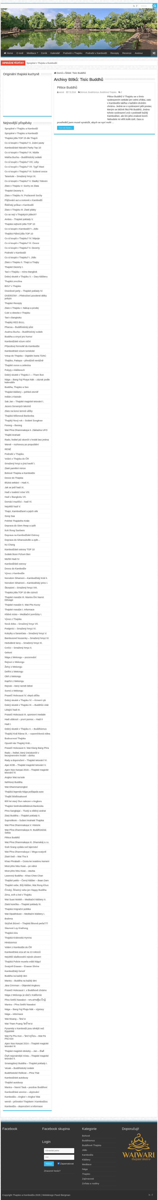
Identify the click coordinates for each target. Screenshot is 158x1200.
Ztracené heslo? (52, 1171)
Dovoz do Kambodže (15, 568)
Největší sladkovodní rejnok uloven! (23, 956)
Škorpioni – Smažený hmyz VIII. (21, 587)
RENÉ (8, 449)
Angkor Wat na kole (15, 777)
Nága (85, 1169)
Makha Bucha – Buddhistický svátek (23, 157)
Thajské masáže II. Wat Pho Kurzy (22, 604)
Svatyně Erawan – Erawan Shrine (22, 966)
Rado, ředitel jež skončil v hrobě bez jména (27, 439)
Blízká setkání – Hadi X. (17, 482)
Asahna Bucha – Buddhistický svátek (24, 331)
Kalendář (55, 53)
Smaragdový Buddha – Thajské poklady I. (26, 1063)
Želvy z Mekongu (13, 666)
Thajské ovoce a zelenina (18, 365)
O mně (19, 53)
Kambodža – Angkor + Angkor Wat (22, 1096)
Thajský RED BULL (15, 322)
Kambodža (87, 1154)
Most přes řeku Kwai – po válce (21, 866)
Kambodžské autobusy (16, 1077)
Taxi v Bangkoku (13, 317)
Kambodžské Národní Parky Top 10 (23, 147)
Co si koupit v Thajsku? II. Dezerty (22, 248)
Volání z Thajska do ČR (17, 458)
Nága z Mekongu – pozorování (20, 657)
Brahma (9, 918)
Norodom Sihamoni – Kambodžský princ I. (26, 583)
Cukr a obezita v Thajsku (17, 312)
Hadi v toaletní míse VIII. (17, 492)
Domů (58, 73)
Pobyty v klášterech (15, 370)
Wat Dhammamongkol (16, 787)
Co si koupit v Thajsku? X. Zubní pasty (24, 143)
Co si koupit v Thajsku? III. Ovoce (22, 243)
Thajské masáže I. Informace (19, 609)
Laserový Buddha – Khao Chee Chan (24, 875)
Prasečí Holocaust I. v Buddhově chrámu (26, 990)
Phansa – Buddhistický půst (19, 327)
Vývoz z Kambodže (14, 573)
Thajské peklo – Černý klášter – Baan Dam (27, 880)
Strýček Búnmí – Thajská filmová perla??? (26, 923)
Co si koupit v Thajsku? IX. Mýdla (22, 152)
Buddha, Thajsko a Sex (17, 387)
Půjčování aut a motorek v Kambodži (23, 200)
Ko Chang (10, 544)
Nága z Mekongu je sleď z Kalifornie (23, 995)
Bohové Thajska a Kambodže (20, 473)
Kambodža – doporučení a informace (24, 1106)
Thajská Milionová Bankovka (19, 415)
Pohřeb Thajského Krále (17, 520)
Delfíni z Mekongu (14, 671)
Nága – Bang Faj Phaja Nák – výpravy (24, 1009)
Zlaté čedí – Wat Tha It (16, 856)
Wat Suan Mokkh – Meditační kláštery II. (25, 899)
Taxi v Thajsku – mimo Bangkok (21, 271)
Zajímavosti (88, 1178)
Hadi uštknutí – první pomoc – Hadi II (24, 719)
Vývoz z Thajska (13, 619)
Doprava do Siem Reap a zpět (20, 525)
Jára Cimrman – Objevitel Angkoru (22, 985)
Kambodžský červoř (15, 971)
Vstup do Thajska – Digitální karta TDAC (25, 355)
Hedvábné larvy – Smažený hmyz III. (23, 643)
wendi (61, 92)
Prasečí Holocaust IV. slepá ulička (22, 695)
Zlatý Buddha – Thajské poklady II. (22, 815)
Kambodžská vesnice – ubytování (22, 1092)
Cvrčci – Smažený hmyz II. (18, 647)
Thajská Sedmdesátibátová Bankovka (24, 806)
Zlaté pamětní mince (15, 468)
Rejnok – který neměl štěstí (19, 686)
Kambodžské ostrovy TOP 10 (20, 549)
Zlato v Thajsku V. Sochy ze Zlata (22, 185)
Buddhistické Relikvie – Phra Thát (22, 1073)
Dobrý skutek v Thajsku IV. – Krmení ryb (25, 700)
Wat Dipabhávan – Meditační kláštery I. (25, 913)
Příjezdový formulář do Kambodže (22, 346)
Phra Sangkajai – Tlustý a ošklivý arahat (25, 810)
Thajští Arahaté (12, 435)
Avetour (139, 53)
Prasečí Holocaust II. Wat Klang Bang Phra (27, 748)
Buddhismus (93, 92)
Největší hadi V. (13, 506)
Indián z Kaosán (13, 396)
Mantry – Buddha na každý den (21, 980)
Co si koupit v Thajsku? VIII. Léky (22, 162)
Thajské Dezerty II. (14, 190)
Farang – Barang (13, 425)
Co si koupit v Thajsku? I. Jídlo (20, 257)
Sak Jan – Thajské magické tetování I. (24, 401)
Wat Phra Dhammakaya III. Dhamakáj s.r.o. (27, 842)
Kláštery (86, 1159)
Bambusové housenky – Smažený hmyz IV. (27, 638)
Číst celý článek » (65, 128)
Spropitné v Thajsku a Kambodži (42, 63)
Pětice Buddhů (67, 87)
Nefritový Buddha (13, 782)
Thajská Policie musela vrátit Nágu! (23, 961)
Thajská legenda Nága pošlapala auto (24, 791)
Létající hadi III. (12, 709)
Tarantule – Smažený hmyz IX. (20, 176)
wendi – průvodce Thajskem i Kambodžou (26, 1101)
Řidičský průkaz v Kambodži (19, 205)
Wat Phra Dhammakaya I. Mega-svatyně (25, 851)
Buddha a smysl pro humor (18, 336)
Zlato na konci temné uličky (19, 411)
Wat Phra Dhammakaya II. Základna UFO (26, 430)
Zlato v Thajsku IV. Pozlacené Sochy (23, 195)
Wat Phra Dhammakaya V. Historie (22, 825)
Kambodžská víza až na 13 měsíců (23, 952)
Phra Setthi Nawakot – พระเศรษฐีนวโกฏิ (25, 999)
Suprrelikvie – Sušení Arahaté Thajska (24, 820)
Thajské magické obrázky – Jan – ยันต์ (24, 1051)
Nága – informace (14, 1014)
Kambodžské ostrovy (15, 563)
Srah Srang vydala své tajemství (21, 847)
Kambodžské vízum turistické (20, 351)
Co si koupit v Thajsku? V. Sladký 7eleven (26, 181)
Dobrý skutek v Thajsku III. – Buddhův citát (26, 705)
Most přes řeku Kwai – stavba (20, 871)
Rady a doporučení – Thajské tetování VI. (26, 760)
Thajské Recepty (13, 303)
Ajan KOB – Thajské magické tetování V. (25, 765)
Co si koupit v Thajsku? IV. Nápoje (22, 238)
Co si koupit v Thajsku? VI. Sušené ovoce (26, 171)
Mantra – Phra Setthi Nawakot (20, 1004)
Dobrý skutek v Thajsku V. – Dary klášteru (26, 276)
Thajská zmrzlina (13, 281)
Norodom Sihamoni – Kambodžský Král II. (26, 578)
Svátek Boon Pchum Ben (17, 554)
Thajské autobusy (14, 1082)
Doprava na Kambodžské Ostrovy (22, 535)
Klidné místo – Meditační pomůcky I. (23, 614)
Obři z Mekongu (13, 676)
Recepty (114, 53)
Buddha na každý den (16, 976)
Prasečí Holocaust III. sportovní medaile (25, 714)
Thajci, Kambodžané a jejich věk (21, 511)
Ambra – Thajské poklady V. (19, 219)
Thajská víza (11, 933)
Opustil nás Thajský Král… (18, 743)
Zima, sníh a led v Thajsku (18, 894)
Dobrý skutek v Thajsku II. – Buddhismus (26, 729)
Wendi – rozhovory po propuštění (22, 444)
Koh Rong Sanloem (15, 530)
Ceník (44, 53)
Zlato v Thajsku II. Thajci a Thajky (22, 262)
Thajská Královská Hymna (18, 937)
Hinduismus (11, 942)
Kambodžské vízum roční (18, 341)
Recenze (126, 53)
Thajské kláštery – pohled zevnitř (21, 392)
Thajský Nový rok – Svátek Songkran (24, 420)
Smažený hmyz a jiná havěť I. (20, 463)
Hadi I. (8, 724)
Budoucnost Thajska (15, 738)
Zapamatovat (66, 1163)
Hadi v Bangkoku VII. (15, 497)
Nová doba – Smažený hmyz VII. (21, 623)
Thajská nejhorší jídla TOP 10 (20, 224)
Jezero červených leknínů (18, 406)
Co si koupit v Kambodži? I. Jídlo (21, 228)
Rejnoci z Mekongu (14, 662)
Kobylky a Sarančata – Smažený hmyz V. (26, 633)
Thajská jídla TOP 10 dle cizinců (21, 592)
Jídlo (84, 1150)
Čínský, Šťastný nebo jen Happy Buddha (25, 890)
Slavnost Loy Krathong (16, 928)
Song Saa (10, 516)
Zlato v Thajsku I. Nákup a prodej (22, 308)
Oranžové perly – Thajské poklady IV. (24, 291)
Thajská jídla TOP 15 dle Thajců (21, 138)
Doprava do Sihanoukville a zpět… (22, 540)
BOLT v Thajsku (13, 286)
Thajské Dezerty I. (14, 267)
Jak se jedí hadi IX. (14, 487)
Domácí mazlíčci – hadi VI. (18, 501)
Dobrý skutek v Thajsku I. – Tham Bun (24, 374)
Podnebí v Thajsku (72, 53)
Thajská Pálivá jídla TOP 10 (19, 233)
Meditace (31, 53)
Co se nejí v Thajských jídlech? (21, 214)
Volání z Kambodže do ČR (18, 947)
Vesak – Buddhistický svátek (19, 1068)
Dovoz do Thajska (14, 477)
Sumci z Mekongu (14, 690)
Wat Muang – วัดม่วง (15, 1019)
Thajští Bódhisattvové (16, 796)
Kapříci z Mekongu (14, 681)
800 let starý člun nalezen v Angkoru (23, 801)
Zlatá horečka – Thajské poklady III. (23, 904)
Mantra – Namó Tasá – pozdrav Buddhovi (26, 1087)
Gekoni (8, 652)
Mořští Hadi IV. (12, 559)
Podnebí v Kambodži (96, 53)
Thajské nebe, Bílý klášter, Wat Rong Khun (27, 885)
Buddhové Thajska (108, 92)
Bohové (83, 92)
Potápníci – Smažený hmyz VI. (20, 628)
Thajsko (86, 1174)
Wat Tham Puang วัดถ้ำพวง (18, 1023)
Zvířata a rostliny (90, 1183)
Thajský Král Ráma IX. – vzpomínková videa (27, 733)
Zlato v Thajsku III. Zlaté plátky (20, 209)
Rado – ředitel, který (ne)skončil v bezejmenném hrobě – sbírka (22, 754)
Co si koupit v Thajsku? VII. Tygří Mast (24, 166)
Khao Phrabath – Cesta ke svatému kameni (27, 861)
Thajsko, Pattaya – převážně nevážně (24, 360)
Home (8, 53)
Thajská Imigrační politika (18, 909)
